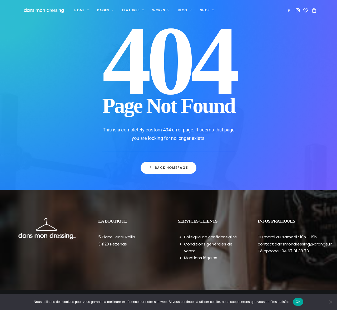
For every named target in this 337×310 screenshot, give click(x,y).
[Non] (330, 301)
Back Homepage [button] (168, 167)
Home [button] (76, 10)
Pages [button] (100, 10)
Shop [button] (202, 10)
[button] (289, 10)
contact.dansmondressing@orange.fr (295, 244)
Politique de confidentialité (210, 237)
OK (298, 302)
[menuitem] (76, 10)
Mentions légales (200, 257)
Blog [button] (179, 10)
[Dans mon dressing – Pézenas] (40, 10)
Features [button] (127, 10)
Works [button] (155, 10)
